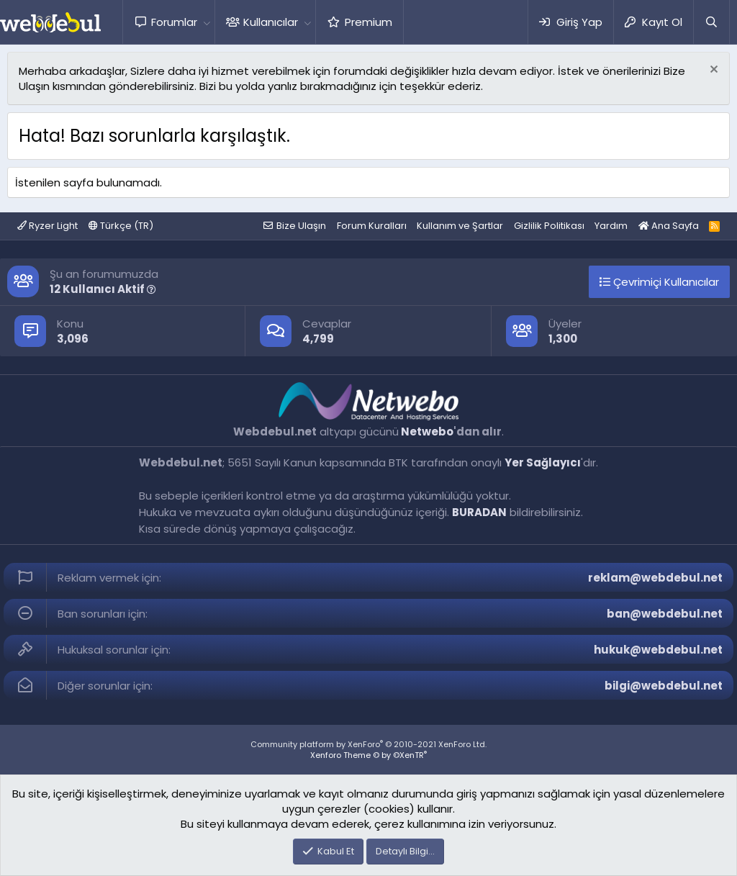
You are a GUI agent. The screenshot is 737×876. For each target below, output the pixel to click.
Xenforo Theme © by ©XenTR (368, 755)
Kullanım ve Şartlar (460, 225)
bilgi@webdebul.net (664, 685)
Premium (368, 22)
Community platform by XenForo (368, 744)
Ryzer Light (47, 225)
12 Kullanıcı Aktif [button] (103, 289)
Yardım (611, 225)
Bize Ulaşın (301, 225)
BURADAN (479, 512)
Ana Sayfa (668, 225)
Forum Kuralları (372, 225)
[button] (206, 22)
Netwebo (427, 431)
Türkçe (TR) (121, 225)
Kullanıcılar (270, 22)
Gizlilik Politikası (549, 225)
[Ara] (711, 22)
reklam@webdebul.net (655, 577)
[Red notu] (712, 70)
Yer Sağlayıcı (543, 462)
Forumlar (174, 22)
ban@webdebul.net (665, 613)
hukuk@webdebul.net (658, 649)
